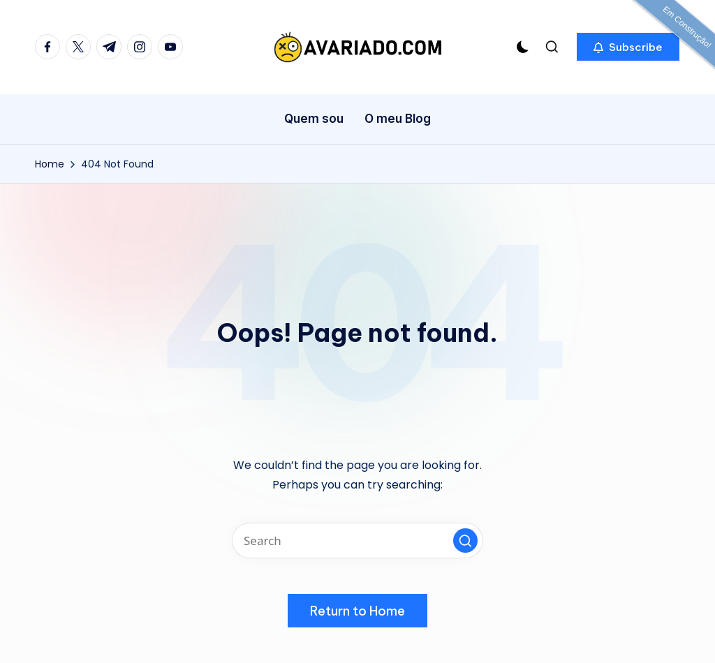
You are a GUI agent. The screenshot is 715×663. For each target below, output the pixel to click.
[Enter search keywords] (357, 540)
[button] (628, 46)
